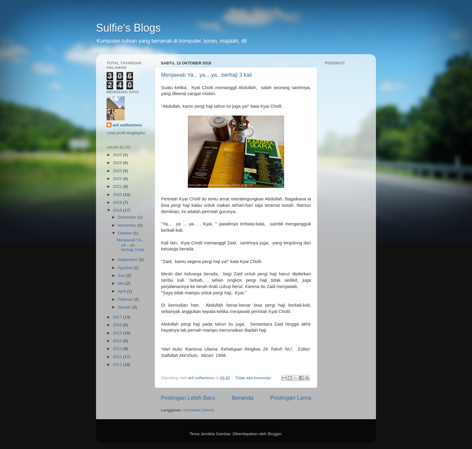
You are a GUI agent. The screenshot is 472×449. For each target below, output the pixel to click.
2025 (118, 155)
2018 (118, 210)
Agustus (126, 267)
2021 (118, 186)
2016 (118, 325)
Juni (122, 275)
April (122, 291)
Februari (126, 299)
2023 (118, 171)
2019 (118, 202)
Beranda (242, 398)
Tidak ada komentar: (254, 378)
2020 (118, 194)
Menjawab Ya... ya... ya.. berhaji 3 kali (206, 75)
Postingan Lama (290, 398)
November (128, 225)
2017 (118, 317)
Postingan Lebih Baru (188, 398)
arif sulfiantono (127, 125)
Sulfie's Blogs (128, 28)
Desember (128, 217)
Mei (122, 283)
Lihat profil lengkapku (126, 133)
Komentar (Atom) (198, 410)
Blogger (274, 434)
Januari (125, 307)
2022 (118, 178)
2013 (118, 348)
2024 (118, 162)
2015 (118, 333)
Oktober (125, 233)
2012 (118, 357)
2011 (118, 364)
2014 (118, 341)
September (128, 259)
